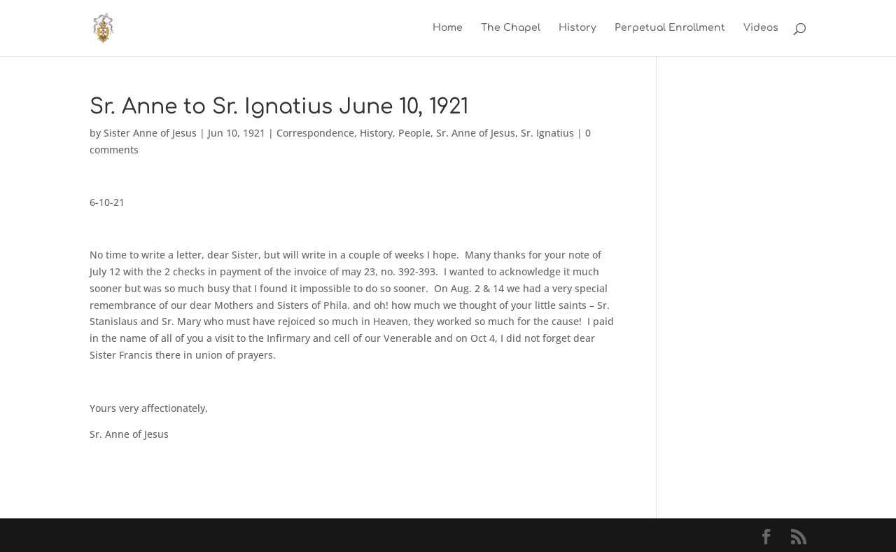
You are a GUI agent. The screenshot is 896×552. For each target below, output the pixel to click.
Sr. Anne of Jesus (475, 132)
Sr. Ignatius (547, 132)
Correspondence (315, 132)
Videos (760, 28)
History (577, 28)
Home (448, 28)
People (414, 132)
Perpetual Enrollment (670, 28)
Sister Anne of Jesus (150, 132)
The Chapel (510, 28)
